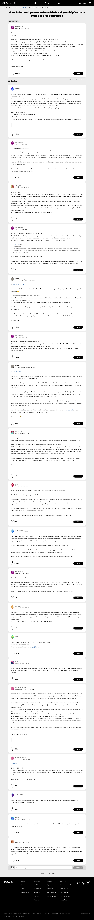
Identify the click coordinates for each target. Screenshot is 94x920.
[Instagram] (78, 883)
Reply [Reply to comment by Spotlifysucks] (78, 476)
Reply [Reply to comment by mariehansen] (78, 860)
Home (11, 8)
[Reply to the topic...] (43, 867)
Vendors (36, 900)
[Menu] (90, 3)
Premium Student (65, 896)
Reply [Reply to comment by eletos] (78, 522)
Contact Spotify (51, 896)
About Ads (46, 913)
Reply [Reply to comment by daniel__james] (78, 563)
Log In (85, 3)
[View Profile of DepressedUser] (19, 26)
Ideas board (69, 410)
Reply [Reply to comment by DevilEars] (78, 679)
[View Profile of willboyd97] (18, 186)
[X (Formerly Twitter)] (83, 883)
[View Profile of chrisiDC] (17, 636)
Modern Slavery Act (65, 913)
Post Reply (78, 868)
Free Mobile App (51, 892)
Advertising (37, 892)
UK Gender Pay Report (18, 916)
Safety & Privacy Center (15, 913)
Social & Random (23, 8)
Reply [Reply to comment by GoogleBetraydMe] (78, 749)
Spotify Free (63, 900)
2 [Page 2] (79, 80)
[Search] (80, 3)
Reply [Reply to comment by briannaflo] (78, 134)
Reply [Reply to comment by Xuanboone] (78, 628)
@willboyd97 (16, 244)
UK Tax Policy (7, 916)
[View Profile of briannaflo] (18, 88)
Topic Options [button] (13, 21)
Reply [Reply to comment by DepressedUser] (78, 73)
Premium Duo (64, 888)
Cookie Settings (37, 913)
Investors (36, 896)
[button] (83, 27)
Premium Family (64, 892)
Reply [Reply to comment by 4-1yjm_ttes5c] (78, 809)
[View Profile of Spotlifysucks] (18, 431)
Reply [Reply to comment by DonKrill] (78, 833)
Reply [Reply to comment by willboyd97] (78, 219)
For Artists (37, 885)
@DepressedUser (18, 284)
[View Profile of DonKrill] (17, 817)
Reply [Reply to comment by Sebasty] (78, 327)
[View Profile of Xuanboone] (18, 606)
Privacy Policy (26, 913)
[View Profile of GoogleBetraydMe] (20, 687)
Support (49, 885)
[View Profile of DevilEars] (17, 662)
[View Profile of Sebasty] (17, 278)
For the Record (25, 892)
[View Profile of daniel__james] (19, 530)
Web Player (50, 888)
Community (9, 3)
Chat (47, 3)
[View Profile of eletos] (16, 484)
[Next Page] (83, 79)
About (22, 885)
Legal (5, 913)
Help (35, 3)
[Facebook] (88, 883)
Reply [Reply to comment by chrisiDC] (78, 654)
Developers (37, 888)
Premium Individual (65, 885)
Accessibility (55, 913)
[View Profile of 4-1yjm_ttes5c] (19, 794)
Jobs (22, 888)
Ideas (58, 3)
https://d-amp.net (36, 647)
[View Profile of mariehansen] (18, 841)
